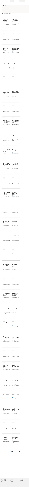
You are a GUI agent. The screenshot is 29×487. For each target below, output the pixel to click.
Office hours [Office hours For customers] (11, 480)
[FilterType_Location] (2, 5)
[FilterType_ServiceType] (2, 10)
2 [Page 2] (12, 451)
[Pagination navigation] (15, 452)
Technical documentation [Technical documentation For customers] (12, 482)
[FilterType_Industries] (2, 8)
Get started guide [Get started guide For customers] (11, 481)
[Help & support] (15, 1)
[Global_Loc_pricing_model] (2, 12)
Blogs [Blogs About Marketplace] (1, 481)
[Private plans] (18, 1)
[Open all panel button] (2, 3)
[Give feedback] (14, 1)
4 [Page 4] (15, 451)
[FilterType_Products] (2, 7)
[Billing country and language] (22, 1)
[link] (6, 23)
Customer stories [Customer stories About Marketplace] (2, 482)
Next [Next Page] (19, 451)
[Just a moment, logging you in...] (27, 1)
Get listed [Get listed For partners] (20, 481)
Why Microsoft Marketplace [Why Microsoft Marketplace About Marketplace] (3, 480)
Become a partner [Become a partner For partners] (21, 480)
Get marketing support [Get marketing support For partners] (22, 482)
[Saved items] (17, 1)
